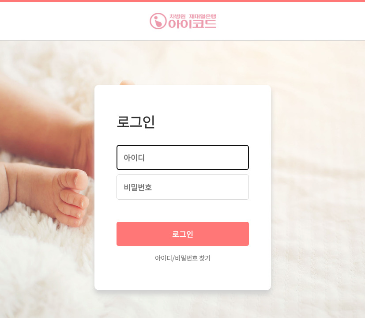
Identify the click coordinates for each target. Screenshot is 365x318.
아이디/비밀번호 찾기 (183, 258)
